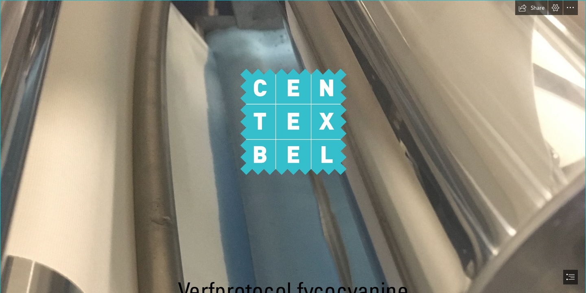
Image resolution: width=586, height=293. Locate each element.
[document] (293, 146)
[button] (531, 7)
